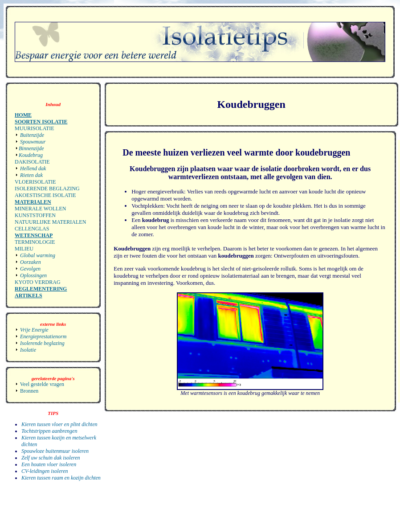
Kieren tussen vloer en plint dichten (59, 424)
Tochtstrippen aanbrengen (49, 431)
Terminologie (35, 242)
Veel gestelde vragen (39, 384)
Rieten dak (31, 175)
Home (23, 115)
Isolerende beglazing (47, 188)
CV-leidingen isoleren (44, 471)
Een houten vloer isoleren (48, 464)
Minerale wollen (40, 208)
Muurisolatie (34, 128)
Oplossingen (33, 275)
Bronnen (26, 391)
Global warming (37, 255)
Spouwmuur (32, 142)
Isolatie (25, 350)
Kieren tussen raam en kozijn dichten (61, 478)
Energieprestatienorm (40, 336)
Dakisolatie (32, 162)
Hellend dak (32, 168)
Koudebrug (31, 155)
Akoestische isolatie (45, 195)
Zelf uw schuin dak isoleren (50, 458)
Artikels (28, 295)
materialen (33, 202)
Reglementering (41, 289)
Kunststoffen (35, 215)
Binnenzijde (31, 148)
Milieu (24, 249)
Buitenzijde (31, 135)
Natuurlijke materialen (50, 222)
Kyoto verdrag (38, 282)
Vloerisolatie (35, 182)
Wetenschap (34, 235)
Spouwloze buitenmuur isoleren (55, 451)
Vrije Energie (32, 330)
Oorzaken (30, 262)
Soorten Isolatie (41, 122)
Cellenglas (32, 229)
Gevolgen (30, 269)
